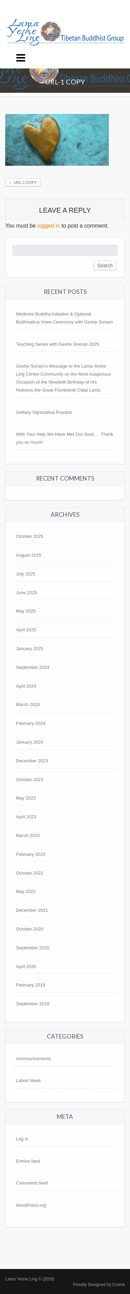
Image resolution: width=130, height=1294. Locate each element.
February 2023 (30, 854)
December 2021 (32, 910)
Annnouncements (33, 1058)
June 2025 (26, 592)
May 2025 (26, 611)
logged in (48, 226)
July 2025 (25, 573)
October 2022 (29, 873)
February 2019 (30, 985)
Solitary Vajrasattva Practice (44, 412)
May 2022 (26, 891)
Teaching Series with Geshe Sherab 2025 (57, 344)
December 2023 (32, 760)
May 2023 (26, 798)
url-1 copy (23, 182)
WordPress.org (31, 1205)
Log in (22, 1138)
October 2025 (29, 536)
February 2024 (30, 723)
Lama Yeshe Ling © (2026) (29, 1279)
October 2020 (29, 929)
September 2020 (32, 947)
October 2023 (29, 779)
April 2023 (26, 816)
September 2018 (32, 1003)
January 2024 (29, 742)
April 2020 (26, 966)
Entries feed (28, 1161)
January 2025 (29, 648)
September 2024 (32, 667)
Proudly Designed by (99, 1284)
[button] (57, 140)
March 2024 (28, 704)
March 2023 (28, 835)
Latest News (28, 1080)
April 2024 (26, 686)
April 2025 (26, 629)
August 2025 (28, 555)
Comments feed (32, 1183)
